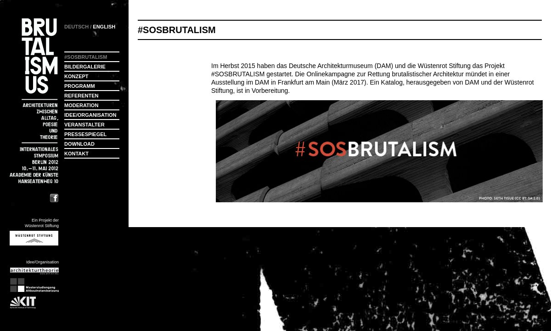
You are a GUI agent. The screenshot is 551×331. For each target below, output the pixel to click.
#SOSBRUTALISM (237, 74)
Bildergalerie (85, 66)
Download (79, 144)
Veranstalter (84, 124)
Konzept (76, 76)
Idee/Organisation (90, 115)
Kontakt (76, 153)
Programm (79, 86)
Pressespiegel (85, 134)
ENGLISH (104, 26)
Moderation (81, 105)
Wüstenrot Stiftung (444, 65)
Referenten (81, 95)
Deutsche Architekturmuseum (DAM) (341, 65)
